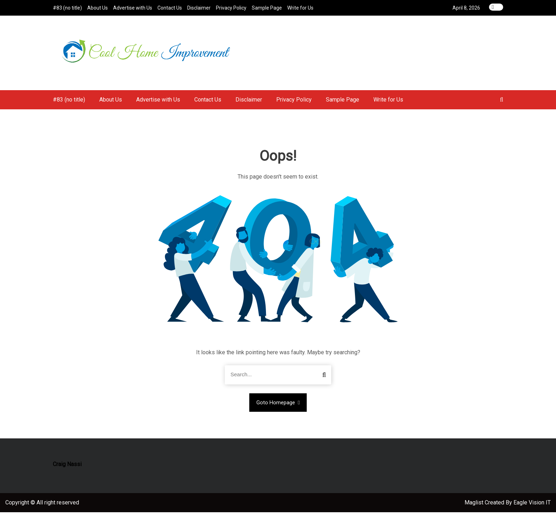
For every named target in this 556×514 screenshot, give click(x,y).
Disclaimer (199, 8)
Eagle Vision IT (532, 504)
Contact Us (169, 8)
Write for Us (300, 8)
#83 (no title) (67, 8)
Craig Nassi (67, 466)
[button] (501, 101)
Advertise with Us (132, 8)
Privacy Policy (231, 8)
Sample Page (267, 8)
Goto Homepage (278, 404)
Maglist (475, 504)
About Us (97, 8)
